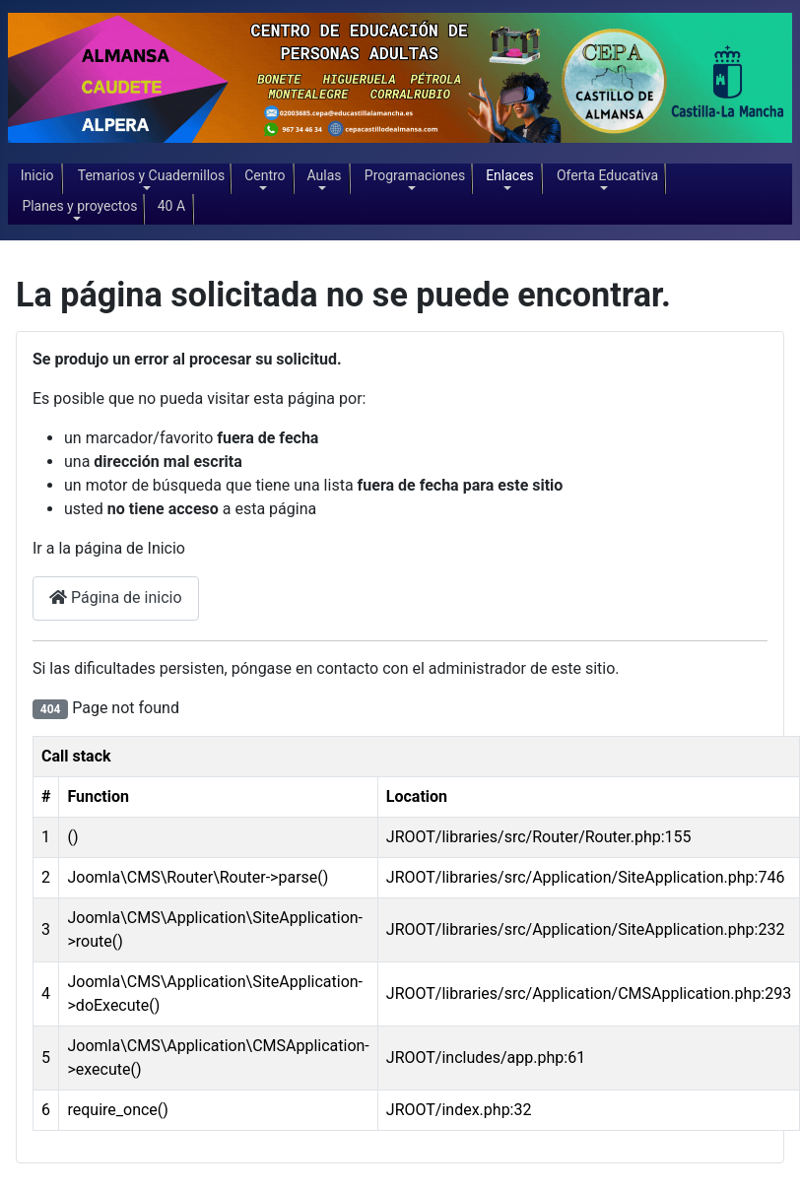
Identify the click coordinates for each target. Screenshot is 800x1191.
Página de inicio (115, 597)
